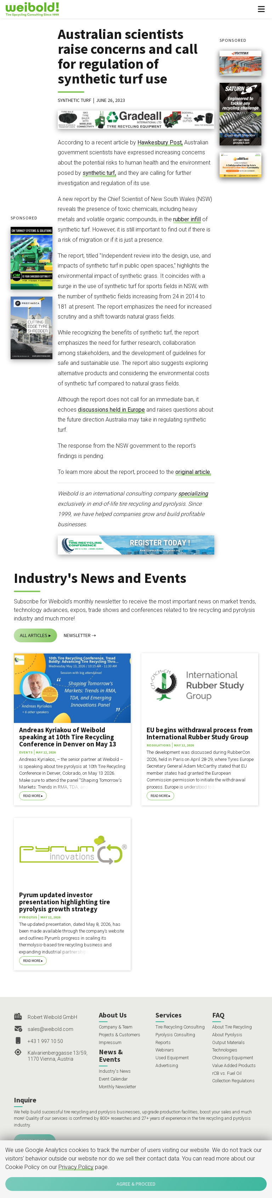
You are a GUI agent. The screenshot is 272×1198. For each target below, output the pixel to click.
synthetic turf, (99, 173)
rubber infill (187, 219)
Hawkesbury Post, (160, 142)
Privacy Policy (76, 1167)
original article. (193, 472)
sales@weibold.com (50, 1029)
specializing (193, 493)
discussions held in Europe (111, 409)
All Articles (33, 635)
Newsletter (77, 635)
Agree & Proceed (136, 1184)
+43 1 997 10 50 (45, 1041)
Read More (31, 795)
